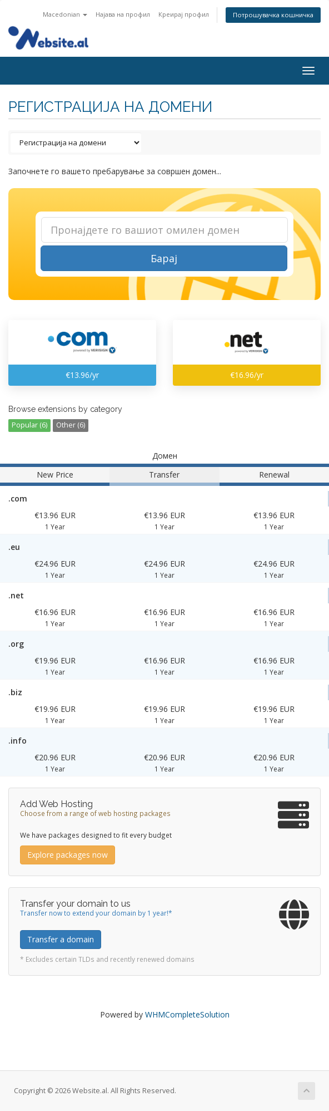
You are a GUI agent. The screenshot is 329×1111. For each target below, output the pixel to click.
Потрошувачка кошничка (273, 15)
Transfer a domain (60, 939)
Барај (164, 258)
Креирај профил (183, 14)
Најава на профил (123, 14)
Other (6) (70, 425)
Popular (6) (29, 425)
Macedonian (65, 14)
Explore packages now (67, 854)
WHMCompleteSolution (187, 1014)
